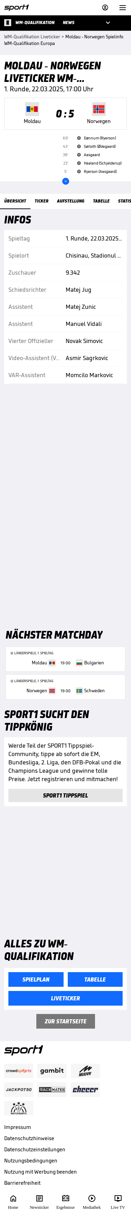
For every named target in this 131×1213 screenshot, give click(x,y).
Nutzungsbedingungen (30, 1160)
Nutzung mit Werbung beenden (40, 1171)
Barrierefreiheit (22, 1183)
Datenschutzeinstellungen (34, 1149)
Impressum (17, 1127)
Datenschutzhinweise (29, 1138)
